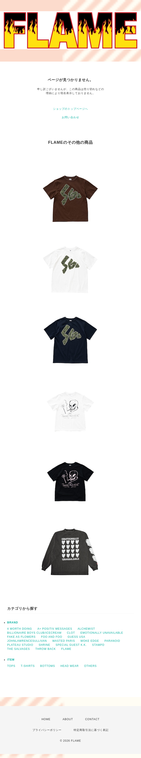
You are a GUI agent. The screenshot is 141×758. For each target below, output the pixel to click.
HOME (45, 719)
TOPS (11, 666)
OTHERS (90, 666)
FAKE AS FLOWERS (21, 636)
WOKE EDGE (89, 640)
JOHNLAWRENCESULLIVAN (27, 640)
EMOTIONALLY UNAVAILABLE (101, 632)
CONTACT (92, 719)
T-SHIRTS (28, 666)
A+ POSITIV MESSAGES (54, 628)
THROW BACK (45, 649)
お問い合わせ (70, 117)
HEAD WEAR (69, 666)
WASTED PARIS (63, 640)
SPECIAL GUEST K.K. (71, 644)
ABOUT (68, 719)
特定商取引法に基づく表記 (91, 730)
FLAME (66, 649)
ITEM (11, 659)
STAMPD (98, 644)
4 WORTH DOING (19, 628)
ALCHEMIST (86, 628)
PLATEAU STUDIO (20, 644)
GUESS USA (76, 636)
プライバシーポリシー (47, 730)
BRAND (12, 622)
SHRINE (44, 644)
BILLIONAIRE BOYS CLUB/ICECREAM (34, 632)
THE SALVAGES (18, 649)
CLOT (71, 632)
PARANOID (112, 640)
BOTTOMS (47, 666)
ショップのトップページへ (70, 108)
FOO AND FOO (51, 636)
